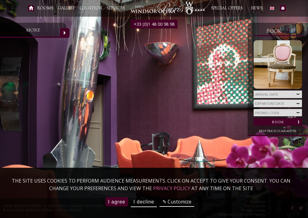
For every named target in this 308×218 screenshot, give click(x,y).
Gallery (66, 8)
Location (91, 8)
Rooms (45, 8)
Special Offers (227, 8)
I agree (116, 201)
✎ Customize (176, 201)
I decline (143, 201)
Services (116, 8)
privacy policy (171, 188)
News (257, 8)
